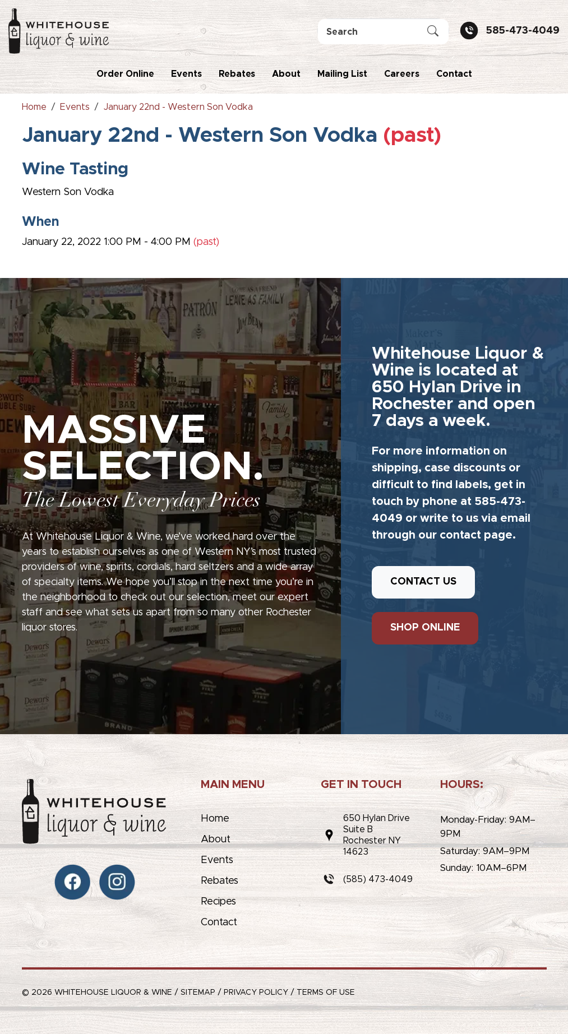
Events (186, 73)
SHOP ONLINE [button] (425, 628)
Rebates (237, 73)
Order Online (125, 73)
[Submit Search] (433, 32)
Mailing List (342, 73)
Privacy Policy (256, 992)
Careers (401, 73)
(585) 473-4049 (378, 879)
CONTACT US (423, 582)
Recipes (218, 902)
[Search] (383, 31)
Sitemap (198, 992)
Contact (454, 73)
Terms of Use (326, 992)
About (286, 73)
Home (215, 819)
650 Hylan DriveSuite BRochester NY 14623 (376, 835)
